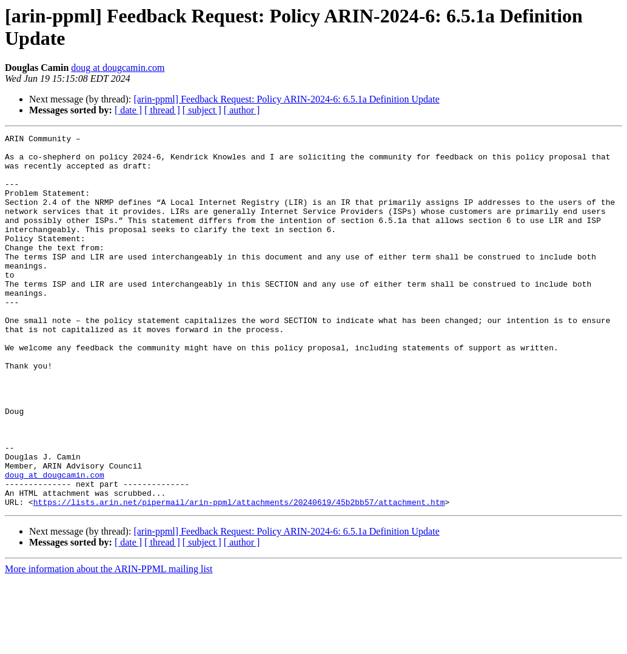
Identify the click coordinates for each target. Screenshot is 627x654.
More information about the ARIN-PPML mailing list (109, 643)
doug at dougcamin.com (117, 67)
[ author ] (242, 110)
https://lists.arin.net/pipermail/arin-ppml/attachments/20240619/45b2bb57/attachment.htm (239, 576)
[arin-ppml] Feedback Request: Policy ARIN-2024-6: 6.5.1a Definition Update (286, 99)
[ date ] (128, 110)
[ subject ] (202, 110)
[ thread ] (162, 110)
